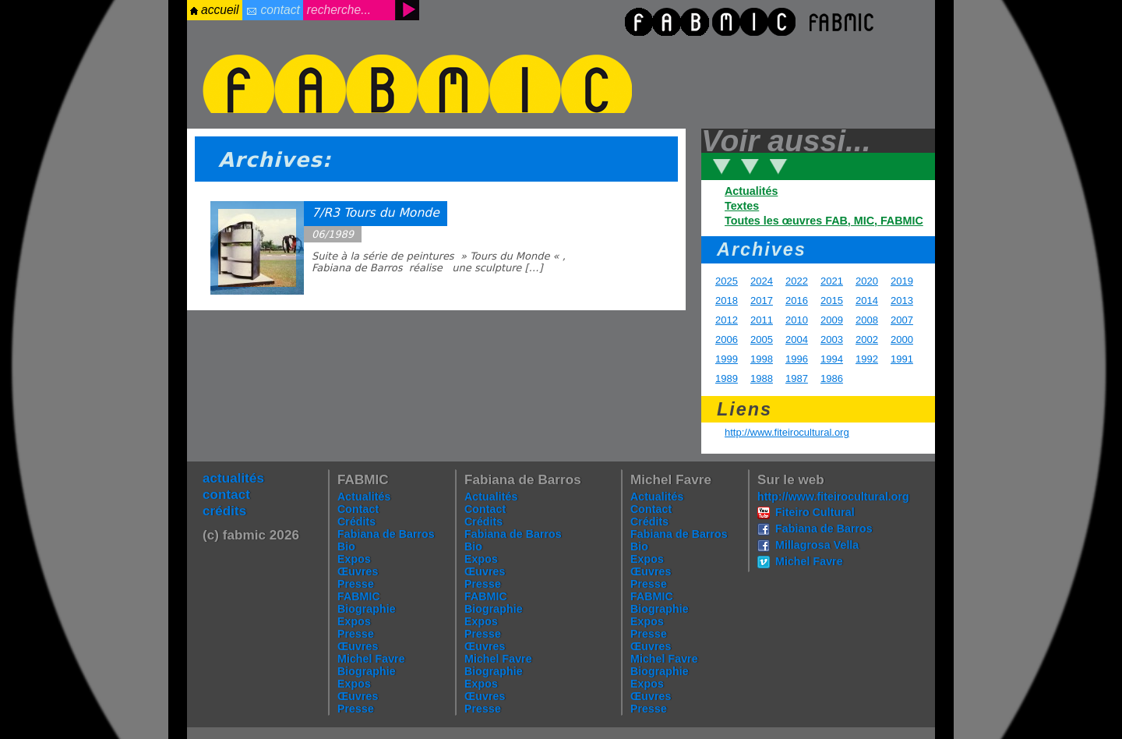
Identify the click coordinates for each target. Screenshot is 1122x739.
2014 (867, 300)
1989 (726, 378)
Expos (354, 559)
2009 (831, 320)
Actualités (751, 191)
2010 (796, 320)
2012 (726, 320)
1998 (761, 359)
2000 (902, 339)
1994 (831, 359)
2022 (796, 281)
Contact (358, 509)
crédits (224, 510)
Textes (742, 206)
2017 (761, 300)
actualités (233, 478)
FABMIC (358, 596)
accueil (220, 9)
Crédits (356, 521)
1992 (867, 359)
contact (280, 9)
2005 (761, 339)
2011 (761, 320)
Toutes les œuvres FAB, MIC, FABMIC (824, 220)
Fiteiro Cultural (815, 512)
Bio (346, 546)
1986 (831, 378)
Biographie (366, 609)
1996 (796, 359)
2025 (726, 281)
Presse (355, 584)
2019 (902, 281)
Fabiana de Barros (386, 534)
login (26, 34)
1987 (796, 378)
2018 (726, 300)
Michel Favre (371, 658)
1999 (726, 359)
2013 (902, 300)
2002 (867, 339)
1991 (902, 359)
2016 (796, 300)
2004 (796, 339)
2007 (902, 320)
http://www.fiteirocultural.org (787, 432)
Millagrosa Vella (817, 545)
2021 (831, 281)
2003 (831, 339)
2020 (867, 281)
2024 (761, 281)
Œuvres (357, 571)
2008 (867, 320)
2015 (831, 300)
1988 (761, 378)
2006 (726, 339)
